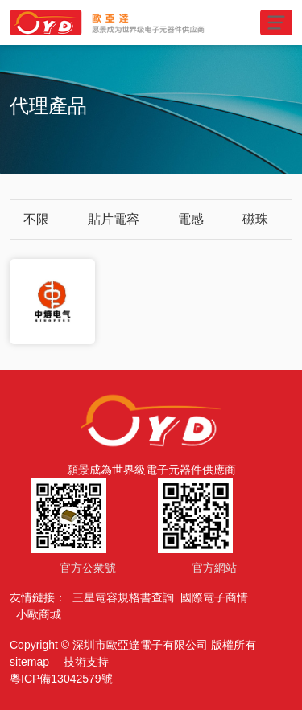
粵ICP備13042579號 (61, 678)
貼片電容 (113, 219)
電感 (191, 219)
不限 (36, 219)
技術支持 (86, 661)
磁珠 (255, 219)
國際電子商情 (214, 597)
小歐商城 (38, 614)
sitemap (29, 661)
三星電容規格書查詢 (123, 597)
